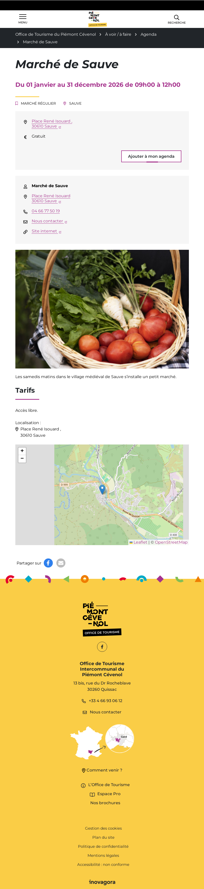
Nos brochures (105, 802)
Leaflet (138, 542)
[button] (177, 19)
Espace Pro (108, 793)
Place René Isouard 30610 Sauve (51, 198)
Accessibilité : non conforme (103, 864)
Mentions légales (103, 855)
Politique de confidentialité (103, 846)
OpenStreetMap (171, 542)
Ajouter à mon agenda (151, 156)
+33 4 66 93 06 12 (102, 700)
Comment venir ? (102, 770)
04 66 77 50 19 (46, 211)
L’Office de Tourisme (109, 784)
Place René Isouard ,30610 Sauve (52, 124)
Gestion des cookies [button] (103, 828)
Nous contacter (49, 221)
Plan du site (103, 837)
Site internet (46, 231)
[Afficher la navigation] (22, 19)
